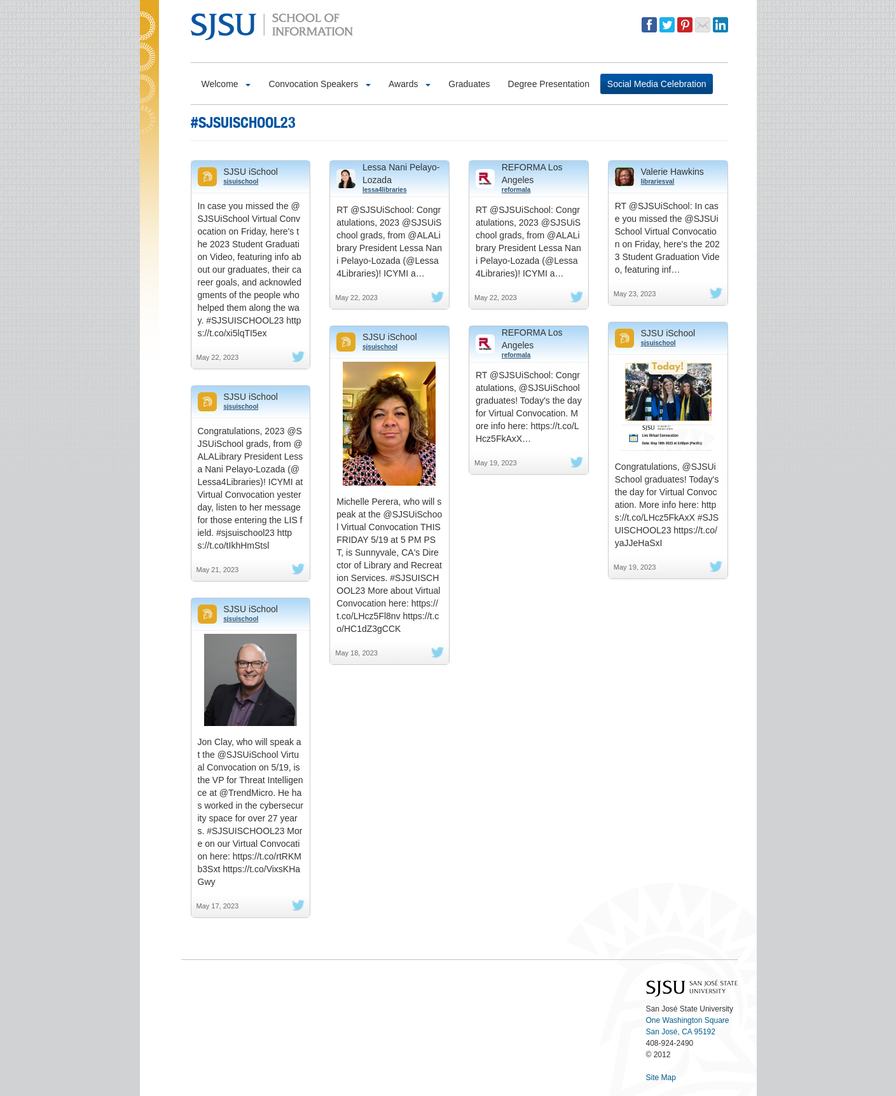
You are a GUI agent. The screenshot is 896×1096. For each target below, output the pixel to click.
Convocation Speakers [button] (319, 84)
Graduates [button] (469, 84)
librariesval (658, 181)
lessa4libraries (384, 189)
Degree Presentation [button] (548, 84)
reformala (516, 189)
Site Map (661, 1077)
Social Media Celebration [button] (656, 84)
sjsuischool (240, 181)
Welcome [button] (226, 84)
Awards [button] (410, 84)
